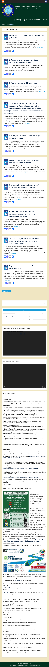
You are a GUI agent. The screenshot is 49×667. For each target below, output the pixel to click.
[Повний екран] (44, 387)
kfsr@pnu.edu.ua (19, 20)
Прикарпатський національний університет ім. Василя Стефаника (23, 665)
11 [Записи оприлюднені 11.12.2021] (35, 314)
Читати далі (40, 47)
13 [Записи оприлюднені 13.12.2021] (6, 316)
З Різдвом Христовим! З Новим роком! (23, 83)
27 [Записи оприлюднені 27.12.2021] (6, 319)
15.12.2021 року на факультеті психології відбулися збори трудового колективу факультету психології (24, 241)
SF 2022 (6, 592)
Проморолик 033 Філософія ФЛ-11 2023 (11, 397)
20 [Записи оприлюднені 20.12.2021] (6, 317)
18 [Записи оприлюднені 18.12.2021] (35, 316)
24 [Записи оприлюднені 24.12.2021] (29, 317)
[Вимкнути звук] (42, 387)
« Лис (23, 322)
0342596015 (18, 19)
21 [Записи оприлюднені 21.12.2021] (12, 317)
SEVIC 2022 (7, 588)
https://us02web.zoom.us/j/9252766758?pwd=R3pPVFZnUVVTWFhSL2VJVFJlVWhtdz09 (21, 468)
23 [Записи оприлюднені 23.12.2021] (23, 317)
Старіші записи (6, 291)
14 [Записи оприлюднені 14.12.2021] (12, 316)
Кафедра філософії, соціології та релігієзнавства (28, 6)
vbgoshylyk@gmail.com (38, 652)
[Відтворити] (4, 387)
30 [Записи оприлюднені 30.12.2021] (23, 319)
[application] (24, 343)
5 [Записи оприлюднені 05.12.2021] (42, 313)
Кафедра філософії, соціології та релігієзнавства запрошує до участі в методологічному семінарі (23, 214)
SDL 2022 (6, 583)
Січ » (26, 322)
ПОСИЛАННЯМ (18, 580)
